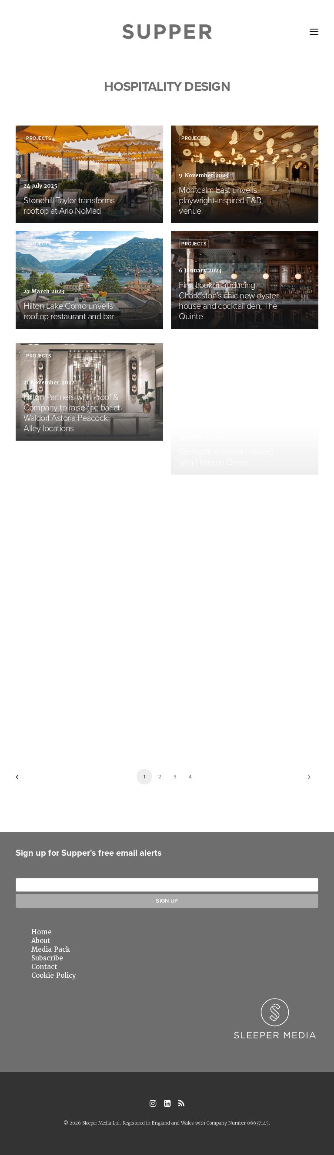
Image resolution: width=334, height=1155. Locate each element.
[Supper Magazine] (167, 32)
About (40, 941)
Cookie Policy (53, 975)
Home (41, 932)
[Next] (306, 780)
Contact (44, 967)
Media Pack (50, 949)
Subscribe (47, 958)
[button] (314, 31)
